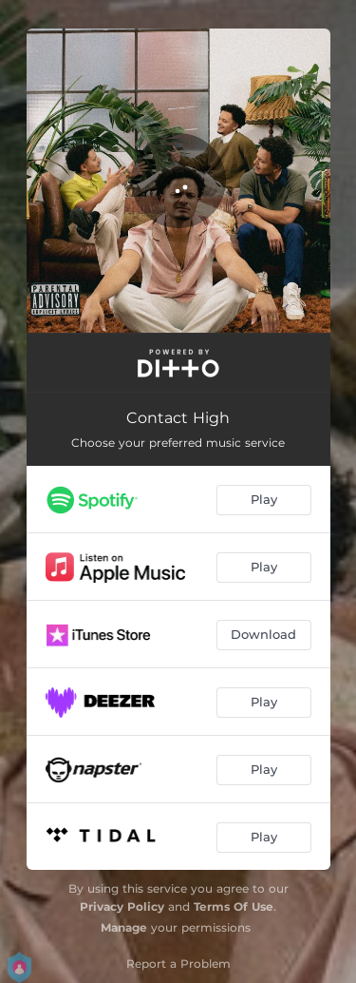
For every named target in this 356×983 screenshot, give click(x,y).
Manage (124, 927)
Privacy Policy (122, 906)
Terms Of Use (233, 906)
